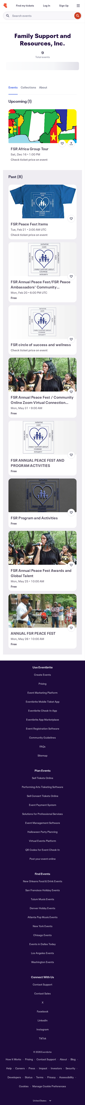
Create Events (42, 674)
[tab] (13, 87)
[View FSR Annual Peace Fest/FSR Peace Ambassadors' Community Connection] (42, 259)
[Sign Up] (63, 5)
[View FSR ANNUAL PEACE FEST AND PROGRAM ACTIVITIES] (42, 438)
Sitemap (42, 755)
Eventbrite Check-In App (42, 710)
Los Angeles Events (42, 953)
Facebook (42, 1011)
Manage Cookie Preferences (49, 1086)
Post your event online (43, 859)
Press (32, 1068)
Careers (20, 1068)
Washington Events (42, 962)
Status (29, 1077)
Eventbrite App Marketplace (42, 719)
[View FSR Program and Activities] (42, 495)
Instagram (42, 1029)
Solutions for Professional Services (42, 814)
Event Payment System (42, 805)
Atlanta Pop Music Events (43, 917)
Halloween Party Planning (42, 832)
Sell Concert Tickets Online (42, 796)
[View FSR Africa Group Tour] (42, 126)
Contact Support (42, 984)
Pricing (42, 683)
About (63, 1059)
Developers (14, 1077)
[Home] (5, 5)
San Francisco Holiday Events (42, 890)
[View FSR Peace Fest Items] (42, 201)
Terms (39, 1077)
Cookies (24, 1086)
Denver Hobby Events (42, 908)
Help (9, 1068)
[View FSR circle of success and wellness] (42, 322)
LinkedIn (43, 1020)
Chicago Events (42, 935)
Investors (56, 1068)
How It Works (13, 1059)
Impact (43, 1068)
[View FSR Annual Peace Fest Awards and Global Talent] (42, 548)
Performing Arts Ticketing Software (42, 787)
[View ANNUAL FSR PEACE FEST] (42, 611)
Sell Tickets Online (42, 778)
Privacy (51, 1077)
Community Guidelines (42, 737)
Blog (73, 1059)
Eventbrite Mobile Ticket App (42, 701)
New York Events (42, 926)
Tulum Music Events (42, 899)
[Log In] (46, 5)
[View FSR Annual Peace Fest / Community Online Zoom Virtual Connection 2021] (42, 375)
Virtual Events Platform (42, 841)
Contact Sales (42, 993)
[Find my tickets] (25, 5)
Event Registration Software (42, 728)
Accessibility (66, 1077)
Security (70, 1068)
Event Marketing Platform (42, 692)
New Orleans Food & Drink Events (42, 881)
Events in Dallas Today (42, 944)
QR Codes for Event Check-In (42, 850)
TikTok (42, 1038)
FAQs (42, 746)
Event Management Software (42, 823)
